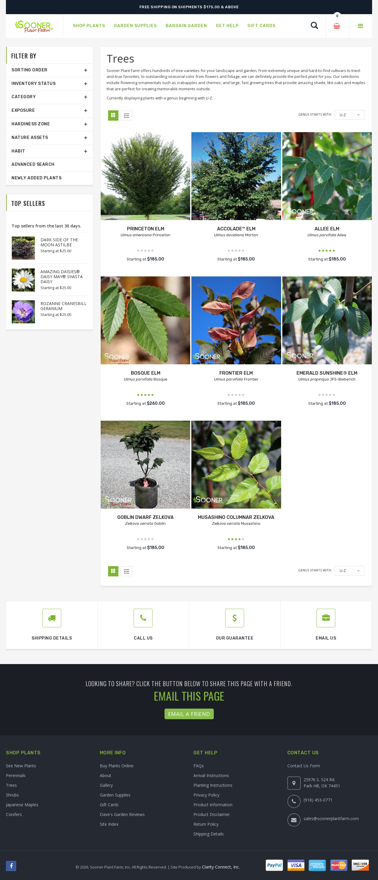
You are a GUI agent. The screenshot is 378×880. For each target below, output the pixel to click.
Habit (18, 151)
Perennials (16, 775)
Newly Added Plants (36, 178)
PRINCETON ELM (145, 229)
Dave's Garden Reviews (122, 814)
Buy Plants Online (116, 765)
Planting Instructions (212, 785)
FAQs (198, 765)
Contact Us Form (303, 765)
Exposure (23, 110)
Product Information (212, 804)
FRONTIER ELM (236, 373)
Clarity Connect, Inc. (221, 867)
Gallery (106, 785)
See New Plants (21, 765)
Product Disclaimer (211, 814)
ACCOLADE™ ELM (236, 229)
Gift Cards (109, 804)
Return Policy (206, 824)
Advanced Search (33, 164)
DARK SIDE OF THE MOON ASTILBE (59, 242)
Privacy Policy (206, 795)
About (105, 775)
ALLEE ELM (327, 229)
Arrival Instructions (211, 775)
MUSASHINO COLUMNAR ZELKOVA (236, 517)
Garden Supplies (115, 795)
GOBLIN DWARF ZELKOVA (145, 517)
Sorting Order (30, 70)
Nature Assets (30, 137)
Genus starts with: (315, 114)
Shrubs (12, 795)
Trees (11, 785)
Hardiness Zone (31, 124)
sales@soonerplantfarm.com (331, 818)
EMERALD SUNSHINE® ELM (326, 373)
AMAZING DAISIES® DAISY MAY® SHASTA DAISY (61, 276)
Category (24, 96)
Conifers (14, 814)
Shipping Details (208, 834)
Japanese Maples (22, 804)
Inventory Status (34, 83)
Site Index (109, 824)
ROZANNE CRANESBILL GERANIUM (63, 306)
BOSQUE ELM (145, 373)
